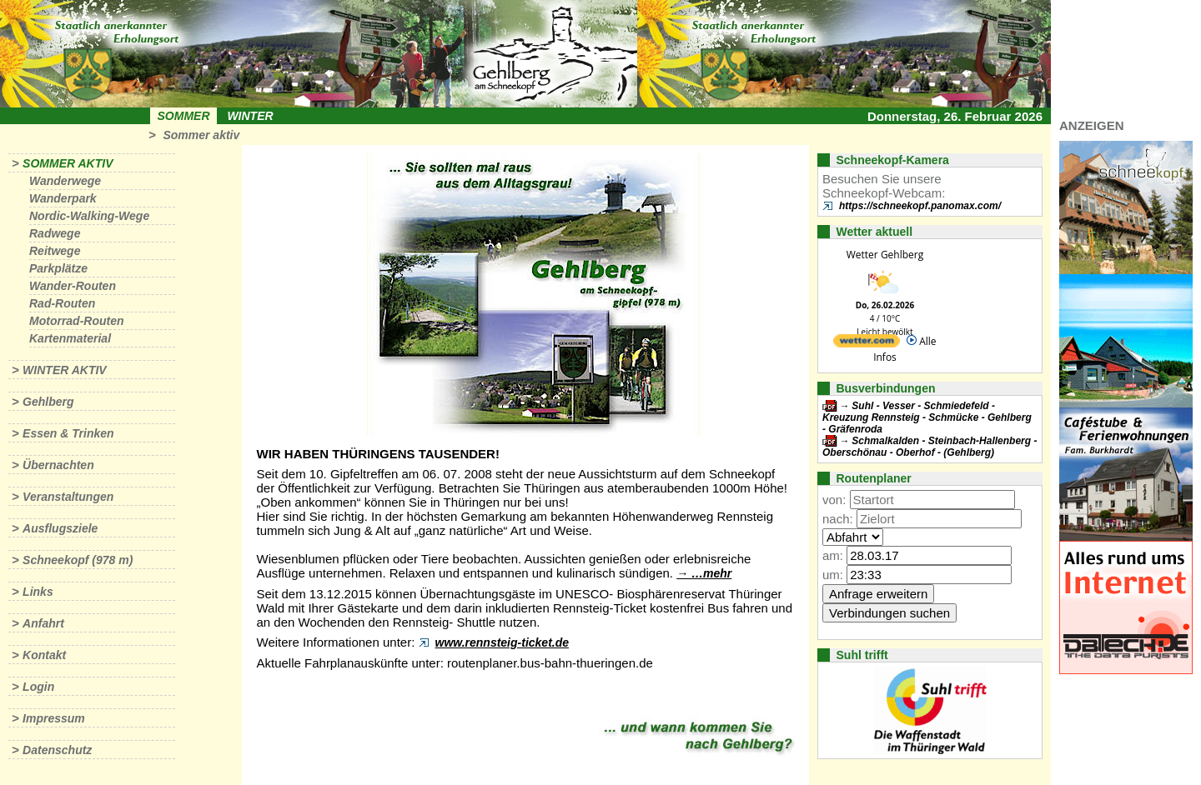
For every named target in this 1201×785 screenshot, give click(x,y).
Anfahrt (43, 623)
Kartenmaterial (70, 338)
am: (832, 555)
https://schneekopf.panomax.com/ (920, 206)
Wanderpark (63, 198)
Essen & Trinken (68, 433)
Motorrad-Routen (76, 321)
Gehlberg (48, 401)
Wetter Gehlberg (885, 255)
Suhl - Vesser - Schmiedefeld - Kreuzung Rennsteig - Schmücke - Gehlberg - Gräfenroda (927, 417)
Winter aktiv (65, 370)
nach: (837, 519)
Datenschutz (57, 750)
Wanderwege (65, 181)
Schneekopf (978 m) (78, 560)
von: (834, 499)
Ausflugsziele (60, 528)
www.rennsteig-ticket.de (502, 642)
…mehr (711, 573)
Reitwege (54, 251)
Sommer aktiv (201, 135)
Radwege (54, 233)
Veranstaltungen (68, 496)
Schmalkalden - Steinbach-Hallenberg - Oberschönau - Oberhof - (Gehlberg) (929, 446)
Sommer (184, 115)
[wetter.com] (866, 344)
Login (38, 686)
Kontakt (44, 655)
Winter (250, 115)
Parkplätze (58, 268)
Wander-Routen (72, 285)
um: (832, 575)
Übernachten (58, 465)
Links (38, 591)
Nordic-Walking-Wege (89, 215)
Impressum (54, 718)
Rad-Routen (62, 303)
